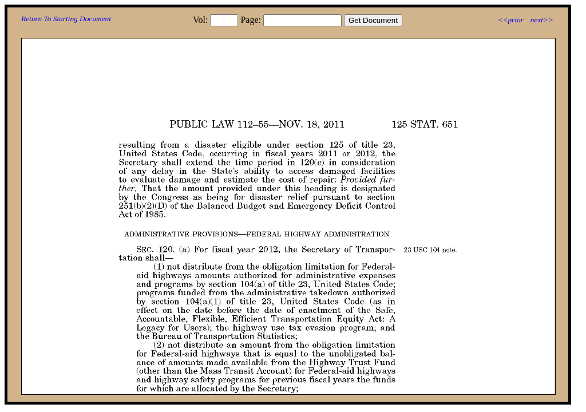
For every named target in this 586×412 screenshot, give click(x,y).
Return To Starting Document (66, 18)
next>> (541, 19)
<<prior (510, 19)
